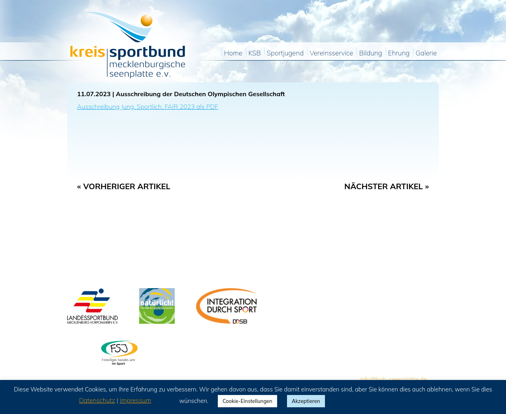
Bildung (370, 53)
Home (233, 53)
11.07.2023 (94, 94)
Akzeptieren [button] (306, 401)
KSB (254, 53)
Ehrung (399, 53)
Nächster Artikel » (386, 186)
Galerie (426, 53)
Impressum (135, 400)
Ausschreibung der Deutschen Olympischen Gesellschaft (200, 94)
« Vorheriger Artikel (123, 186)
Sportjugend (285, 53)
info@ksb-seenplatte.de (393, 379)
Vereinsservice (331, 53)
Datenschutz (97, 400)
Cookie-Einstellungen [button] (247, 401)
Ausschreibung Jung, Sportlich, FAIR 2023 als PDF (147, 106)
